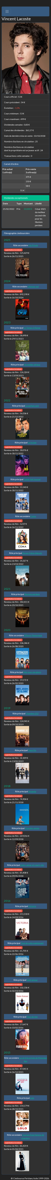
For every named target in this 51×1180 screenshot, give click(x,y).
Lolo (32, 1098)
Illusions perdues (32, 594)
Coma (33, 516)
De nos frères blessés (32, 553)
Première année (32, 828)
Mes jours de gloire (32, 672)
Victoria (32, 906)
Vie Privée (33, 245)
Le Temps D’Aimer (32, 327)
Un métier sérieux (32, 364)
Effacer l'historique (33, 635)
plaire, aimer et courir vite (32, 865)
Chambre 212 (32, 713)
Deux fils (32, 750)
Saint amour (32, 980)
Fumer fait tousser (32, 479)
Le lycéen (32, 442)
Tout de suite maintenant (32, 943)
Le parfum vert (32, 405)
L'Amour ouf (33, 286)
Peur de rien (32, 1016)
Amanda (32, 791)
